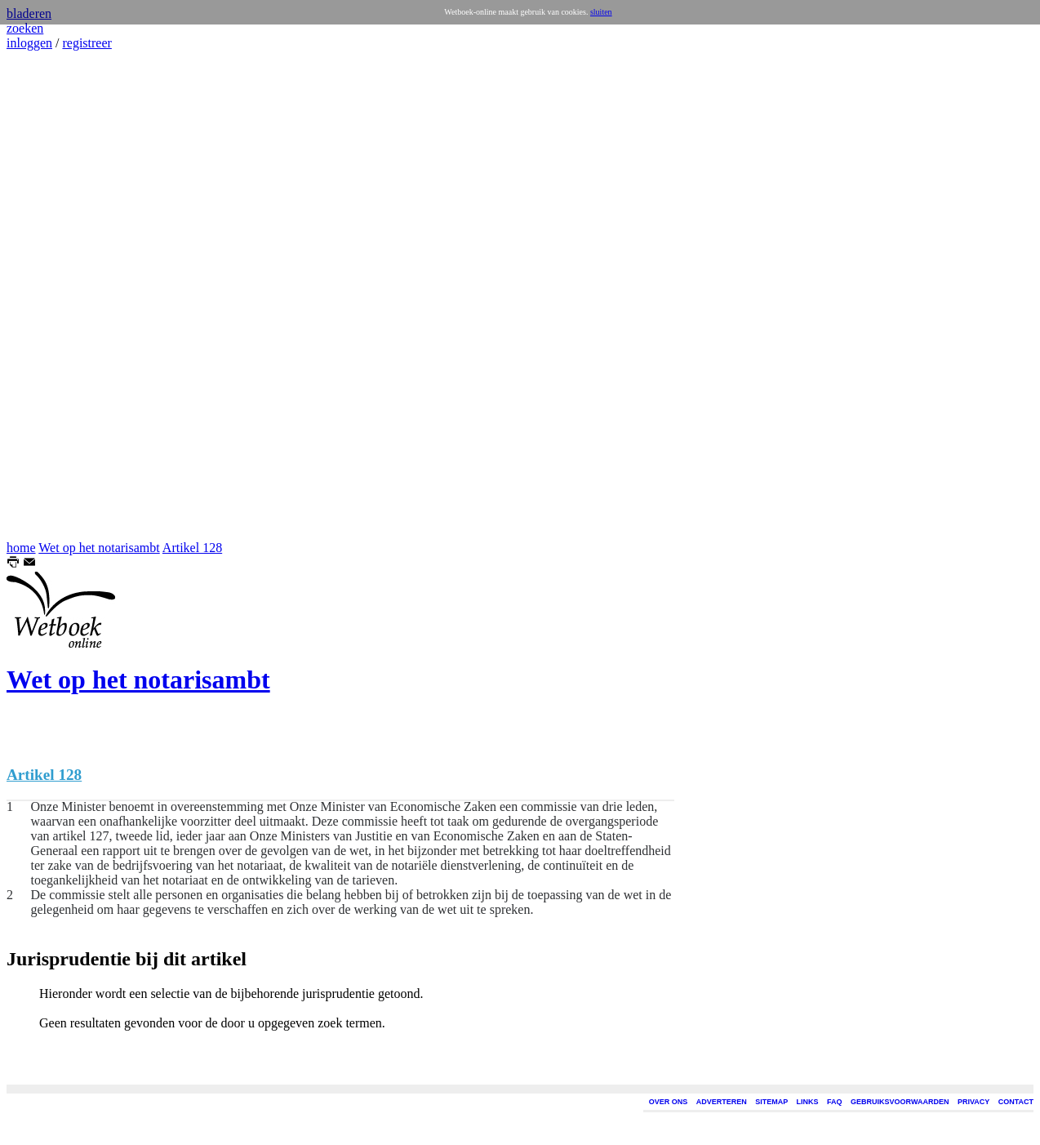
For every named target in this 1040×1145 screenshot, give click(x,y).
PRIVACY (973, 1102)
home (21, 548)
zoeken (25, 28)
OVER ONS (668, 1102)
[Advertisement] (55, 296)
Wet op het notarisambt (98, 548)
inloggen (29, 43)
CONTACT (1015, 1102)
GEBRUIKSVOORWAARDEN (900, 1102)
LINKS (808, 1102)
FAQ (834, 1102)
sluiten (601, 11)
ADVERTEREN (721, 1102)
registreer (86, 43)
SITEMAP (771, 1102)
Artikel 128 (192, 548)
